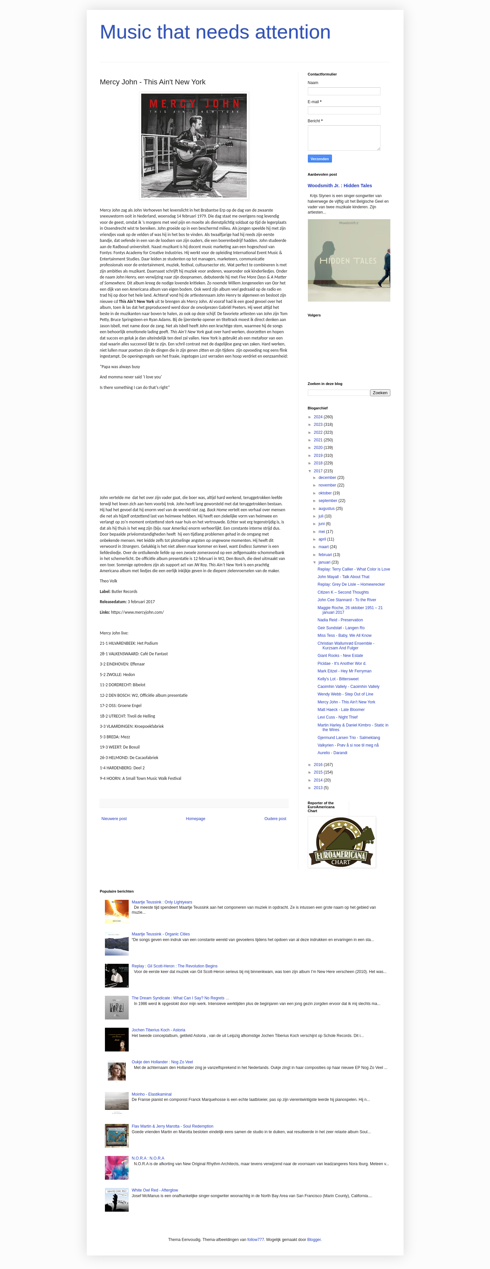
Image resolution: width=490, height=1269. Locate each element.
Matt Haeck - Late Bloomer (341, 709)
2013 (319, 787)
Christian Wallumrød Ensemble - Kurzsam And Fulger (345, 645)
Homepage (195, 818)
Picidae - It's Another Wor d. (341, 663)
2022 (319, 432)
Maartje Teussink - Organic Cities (161, 934)
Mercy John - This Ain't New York (346, 702)
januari (324, 562)
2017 (319, 471)
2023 (319, 424)
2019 (319, 455)
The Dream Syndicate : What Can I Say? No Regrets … (180, 998)
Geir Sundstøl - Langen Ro (341, 628)
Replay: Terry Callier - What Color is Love (353, 569)
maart (324, 547)
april (322, 539)
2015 (319, 772)
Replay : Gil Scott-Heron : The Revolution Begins (174, 966)
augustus (327, 508)
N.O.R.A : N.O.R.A (148, 1158)
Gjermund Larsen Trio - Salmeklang (348, 737)
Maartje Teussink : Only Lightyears (162, 902)
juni (322, 523)
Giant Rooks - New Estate (340, 655)
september (328, 500)
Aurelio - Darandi (332, 753)
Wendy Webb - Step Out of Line (345, 694)
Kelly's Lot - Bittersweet (337, 679)
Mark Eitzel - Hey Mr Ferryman (344, 671)
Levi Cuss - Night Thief (337, 717)
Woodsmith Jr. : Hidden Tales (340, 185)
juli (321, 516)
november (327, 485)
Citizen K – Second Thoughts (343, 592)
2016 (319, 764)
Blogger (314, 1239)
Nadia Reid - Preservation (340, 620)
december (327, 477)
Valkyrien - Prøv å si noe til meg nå (347, 745)
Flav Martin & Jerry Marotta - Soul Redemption (172, 1126)
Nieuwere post (114, 818)
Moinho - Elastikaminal (152, 1094)
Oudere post (275, 818)
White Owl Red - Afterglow (155, 1190)
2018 (319, 463)
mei (322, 531)
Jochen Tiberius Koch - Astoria (158, 1030)
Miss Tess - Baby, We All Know (344, 635)
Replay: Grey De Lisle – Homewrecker (351, 584)
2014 (319, 780)
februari (325, 554)
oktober (325, 493)
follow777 (255, 1239)
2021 (319, 440)
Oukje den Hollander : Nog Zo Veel (162, 1062)
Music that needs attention (215, 32)
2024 (319, 417)
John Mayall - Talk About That (343, 577)
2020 (319, 447)
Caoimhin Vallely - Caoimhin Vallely (348, 686)
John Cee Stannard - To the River (346, 600)
